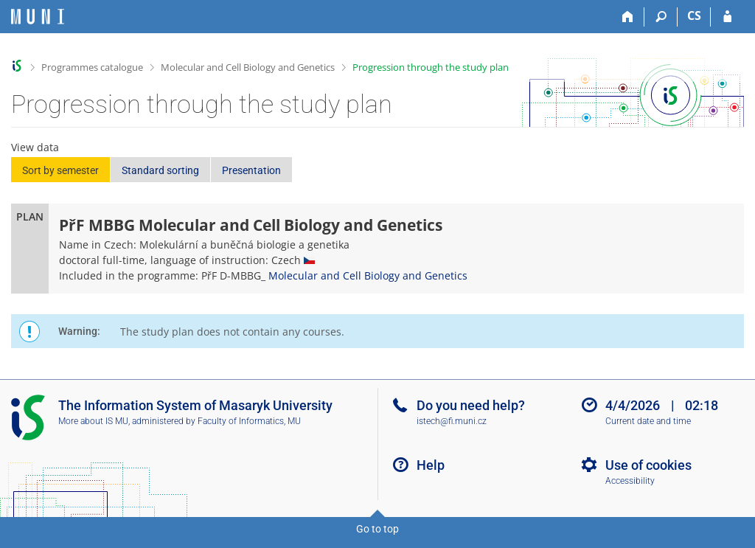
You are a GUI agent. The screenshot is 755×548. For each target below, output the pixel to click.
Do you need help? (471, 405)
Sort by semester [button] (60, 170)
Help (431, 465)
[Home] (627, 17)
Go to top (377, 529)
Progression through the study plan (430, 67)
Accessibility (630, 481)
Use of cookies (648, 465)
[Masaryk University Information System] (37, 16)
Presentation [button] (251, 170)
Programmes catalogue (92, 67)
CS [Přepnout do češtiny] (694, 15)
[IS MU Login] (727, 17)
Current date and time (648, 421)
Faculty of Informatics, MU (249, 421)
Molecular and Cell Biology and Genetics (248, 67)
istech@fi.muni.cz (452, 421)
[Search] (661, 17)
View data (35, 147)
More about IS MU (93, 421)
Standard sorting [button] (160, 170)
